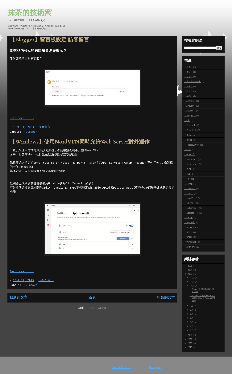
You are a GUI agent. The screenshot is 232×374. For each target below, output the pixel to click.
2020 (190, 343)
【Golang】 (189, 154)
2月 (192, 330)
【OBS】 (188, 217)
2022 (190, 335)
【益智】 (188, 76)
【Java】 (188, 183)
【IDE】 (188, 169)
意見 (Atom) (97, 308)
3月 (192, 326)
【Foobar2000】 (192, 145)
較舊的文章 (166, 297)
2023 (190, 274)
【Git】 (187, 149)
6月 (192, 314)
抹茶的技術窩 (29, 13)
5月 (192, 318)
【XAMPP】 (190, 247)
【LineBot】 (189, 188)
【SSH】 (188, 237)
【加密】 (188, 67)
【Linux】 (188, 193)
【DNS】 (188, 140)
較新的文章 (19, 297)
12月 (192, 277)
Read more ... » (22, 118)
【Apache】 (189, 111)
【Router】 (189, 227)
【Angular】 (190, 106)
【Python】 (189, 222)
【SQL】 (188, 232)
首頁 (92, 297)
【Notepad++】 (191, 213)
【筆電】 (188, 86)
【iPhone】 (189, 179)
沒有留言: (46, 127)
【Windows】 (31, 285)
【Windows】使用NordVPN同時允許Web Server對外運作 (80, 141)
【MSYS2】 (189, 203)
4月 (192, 322)
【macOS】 (189, 198)
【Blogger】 (31, 131)
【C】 (187, 120)
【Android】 (190, 101)
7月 (192, 310)
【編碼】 (188, 96)
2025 (190, 266)
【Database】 (190, 135)
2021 (190, 339)
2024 (190, 270)
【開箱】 (188, 91)
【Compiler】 (190, 130)
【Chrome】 (190, 125)
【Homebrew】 (191, 164)
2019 (190, 347)
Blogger (155, 367)
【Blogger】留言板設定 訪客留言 (49, 39)
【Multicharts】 (191, 208)
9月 (192, 305)
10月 (192, 285)
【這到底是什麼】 (192, 81)
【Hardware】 (191, 159)
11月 (192, 281)
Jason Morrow (121, 367)
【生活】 (188, 72)
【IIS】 (187, 174)
